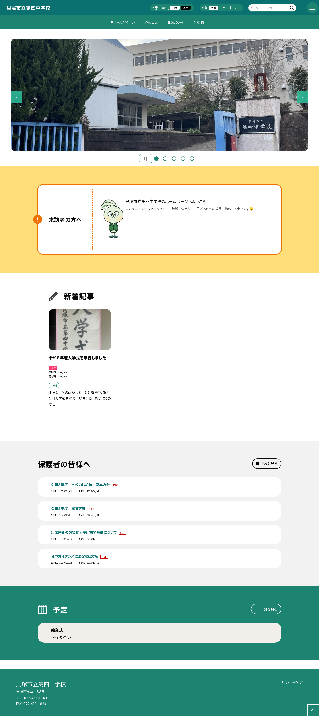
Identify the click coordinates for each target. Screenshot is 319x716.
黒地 (185, 8)
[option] (159, 95)
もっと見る (269, 463)
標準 (213, 8)
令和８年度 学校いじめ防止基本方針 (81, 484)
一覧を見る (268, 609)
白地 (174, 8)
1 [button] (156, 158)
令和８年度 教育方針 (68, 508)
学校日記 (150, 22)
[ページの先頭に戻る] (313, 710)
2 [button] (165, 158)
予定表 (198, 22)
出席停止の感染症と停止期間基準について (84, 532)
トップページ (125, 22)
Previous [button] (16, 97)
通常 (163, 8)
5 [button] (192, 158)
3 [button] (174, 158)
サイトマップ (294, 682)
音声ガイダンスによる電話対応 (75, 556)
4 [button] (183, 158)
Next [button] (302, 97)
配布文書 (175, 22)
